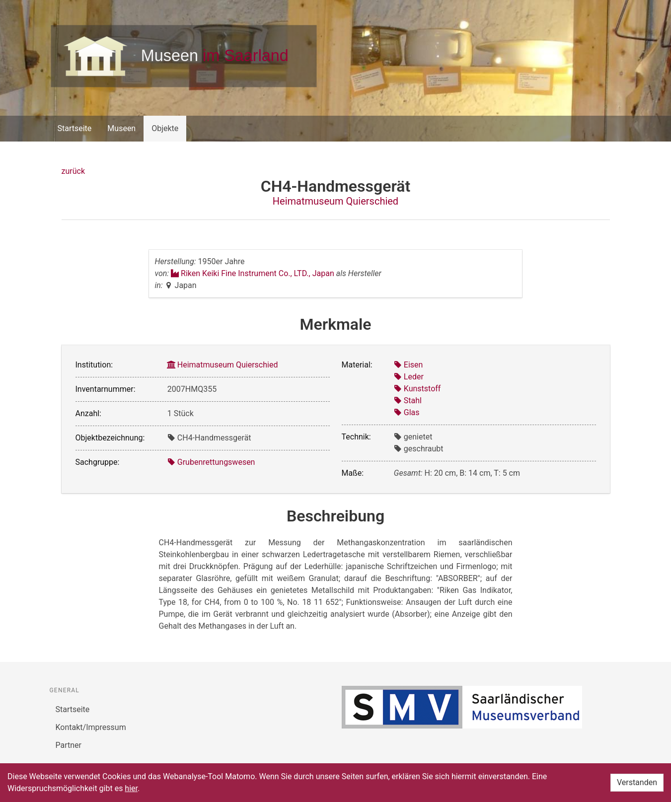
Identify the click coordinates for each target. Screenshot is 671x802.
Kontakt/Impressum (91, 727)
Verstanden (637, 782)
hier (131, 788)
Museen (121, 128)
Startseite (75, 128)
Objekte (164, 128)
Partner (69, 745)
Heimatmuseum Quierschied (335, 201)
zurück (73, 171)
